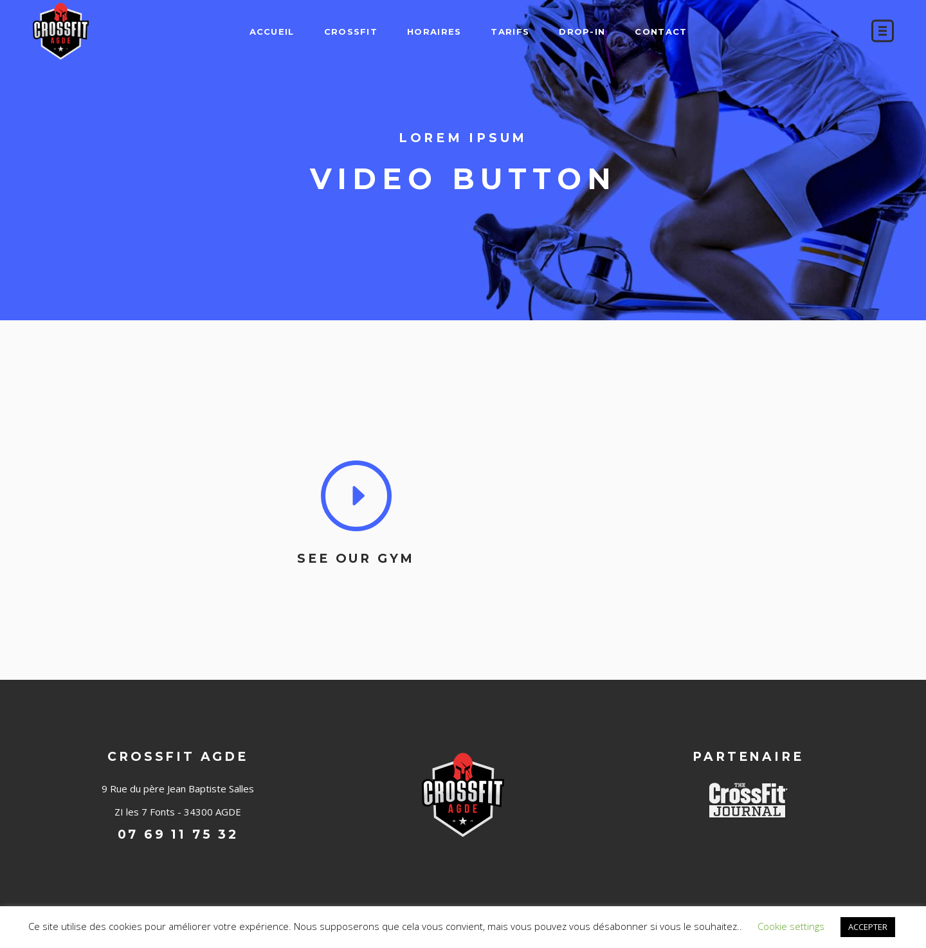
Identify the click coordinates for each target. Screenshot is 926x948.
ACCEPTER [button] (867, 927)
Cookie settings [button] (791, 926)
